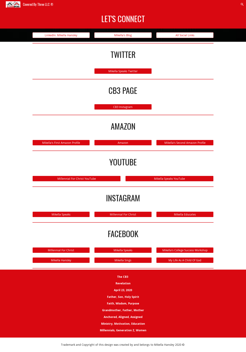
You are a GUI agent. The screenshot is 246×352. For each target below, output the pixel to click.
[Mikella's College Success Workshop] (184, 250)
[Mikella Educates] (184, 214)
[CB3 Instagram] (122, 106)
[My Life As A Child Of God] (184, 260)
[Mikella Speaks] (61, 214)
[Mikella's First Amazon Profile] (61, 142)
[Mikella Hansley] (61, 260)
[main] (123, 19)
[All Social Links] (184, 35)
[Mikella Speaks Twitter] (122, 71)
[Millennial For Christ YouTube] (76, 178)
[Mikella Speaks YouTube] (169, 178)
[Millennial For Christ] (122, 214)
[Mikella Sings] (122, 260)
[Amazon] (122, 142)
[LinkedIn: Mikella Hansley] (61, 35)
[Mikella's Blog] (122, 35)
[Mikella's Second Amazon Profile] (184, 142)
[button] (242, 4)
